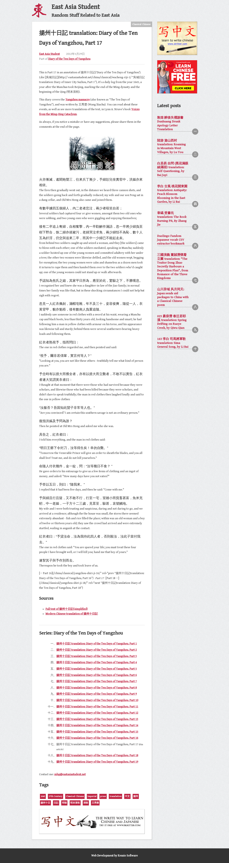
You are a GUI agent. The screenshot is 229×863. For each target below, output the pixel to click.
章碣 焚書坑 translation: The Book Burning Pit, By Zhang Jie (172, 219)
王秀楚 (95, 802)
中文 (127, 796)
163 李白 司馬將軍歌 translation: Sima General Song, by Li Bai (172, 343)
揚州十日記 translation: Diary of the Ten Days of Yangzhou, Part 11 (97, 706)
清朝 (85, 802)
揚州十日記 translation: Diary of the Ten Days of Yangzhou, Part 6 (96, 675)
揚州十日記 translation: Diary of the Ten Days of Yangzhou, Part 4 (96, 662)
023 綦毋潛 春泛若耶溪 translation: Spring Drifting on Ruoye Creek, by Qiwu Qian (172, 322)
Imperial (92, 796)
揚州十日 (45, 802)
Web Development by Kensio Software (114, 855)
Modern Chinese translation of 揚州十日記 (71, 613)
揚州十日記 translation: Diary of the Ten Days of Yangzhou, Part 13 (97, 719)
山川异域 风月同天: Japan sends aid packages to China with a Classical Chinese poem (172, 297)
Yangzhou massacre (77, 99)
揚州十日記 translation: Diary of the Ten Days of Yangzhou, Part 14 (97, 725)
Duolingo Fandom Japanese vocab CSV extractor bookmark (170, 240)
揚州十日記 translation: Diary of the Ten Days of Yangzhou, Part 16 (97, 738)
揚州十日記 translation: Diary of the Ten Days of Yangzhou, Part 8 (96, 687)
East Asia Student (49, 54)
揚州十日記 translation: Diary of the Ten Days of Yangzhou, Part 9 (96, 694)
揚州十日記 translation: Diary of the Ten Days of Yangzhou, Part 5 (96, 668)
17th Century (55, 796)
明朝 (64, 802)
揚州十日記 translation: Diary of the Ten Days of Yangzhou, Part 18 (97, 755)
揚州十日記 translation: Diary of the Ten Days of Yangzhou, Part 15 (97, 731)
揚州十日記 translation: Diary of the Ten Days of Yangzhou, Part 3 (96, 656)
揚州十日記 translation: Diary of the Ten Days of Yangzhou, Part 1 (96, 643)
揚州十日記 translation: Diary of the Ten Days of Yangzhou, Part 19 (97, 761)
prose (103, 796)
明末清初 (75, 802)
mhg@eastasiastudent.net (70, 774)
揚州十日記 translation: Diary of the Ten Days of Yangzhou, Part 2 (96, 650)
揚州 (135, 796)
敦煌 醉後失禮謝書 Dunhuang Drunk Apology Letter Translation (170, 123)
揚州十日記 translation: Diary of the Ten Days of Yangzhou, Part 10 (97, 700)
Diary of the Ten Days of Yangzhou (69, 59)
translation (115, 796)
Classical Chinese (141, 24)
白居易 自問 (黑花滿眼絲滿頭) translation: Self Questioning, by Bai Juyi (172, 169)
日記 (56, 802)
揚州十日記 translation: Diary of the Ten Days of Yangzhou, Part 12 (97, 713)
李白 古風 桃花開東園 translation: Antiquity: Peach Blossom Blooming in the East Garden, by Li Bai (172, 194)
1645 (43, 796)
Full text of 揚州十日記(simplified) (66, 609)
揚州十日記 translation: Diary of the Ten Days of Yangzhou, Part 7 (96, 681)
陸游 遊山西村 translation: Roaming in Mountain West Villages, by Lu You (171, 146)
